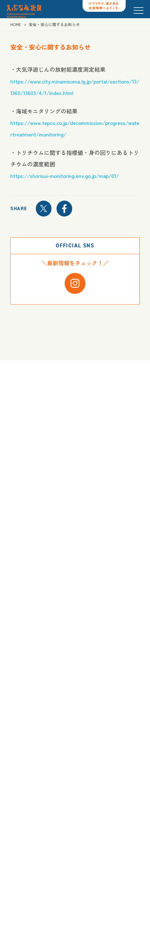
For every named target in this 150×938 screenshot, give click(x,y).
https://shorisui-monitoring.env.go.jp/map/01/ (67, 175)
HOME (15, 24)
